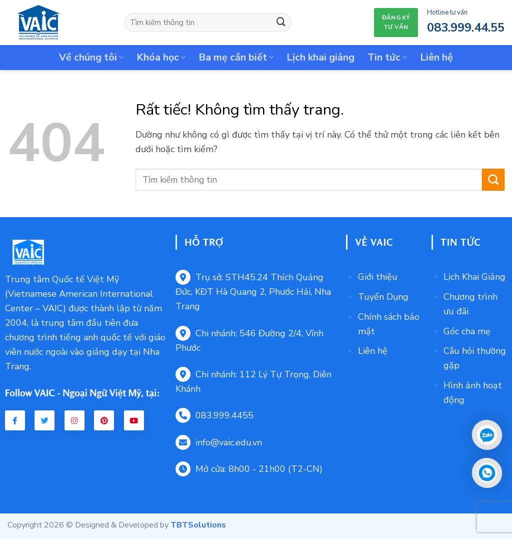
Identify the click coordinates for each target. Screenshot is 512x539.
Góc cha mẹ (467, 331)
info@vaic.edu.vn (219, 442)
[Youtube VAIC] (134, 420)
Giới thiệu (378, 277)
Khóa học (161, 57)
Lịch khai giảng (320, 57)
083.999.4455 (215, 415)
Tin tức (387, 57)
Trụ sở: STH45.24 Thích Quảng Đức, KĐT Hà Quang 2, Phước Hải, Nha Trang (253, 291)
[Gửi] (281, 22)
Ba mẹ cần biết (236, 57)
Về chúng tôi (91, 57)
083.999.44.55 (465, 28)
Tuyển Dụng (383, 297)
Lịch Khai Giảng (475, 277)
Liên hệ (436, 57)
